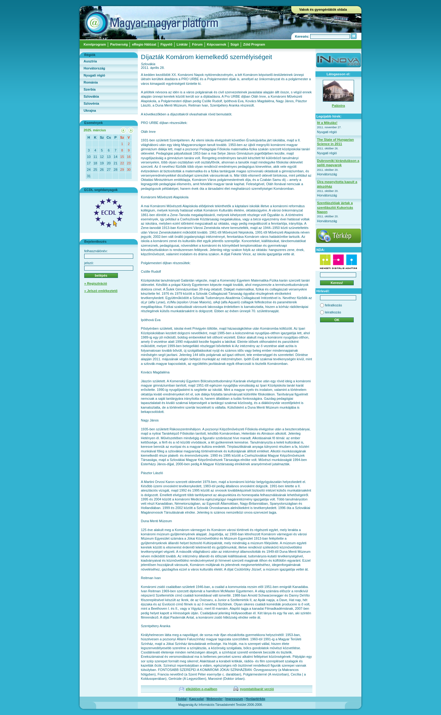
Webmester (214, 699)
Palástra (338, 105)
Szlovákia (91, 96)
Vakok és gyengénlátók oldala (323, 9)
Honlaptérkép (255, 699)
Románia (91, 82)
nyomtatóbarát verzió (257, 689)
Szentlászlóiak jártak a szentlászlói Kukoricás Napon (335, 207)
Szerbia (90, 89)
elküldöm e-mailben (201, 689)
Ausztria (90, 61)
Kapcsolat (196, 699)
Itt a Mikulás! (327, 123)
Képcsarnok (216, 44)
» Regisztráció (95, 283)
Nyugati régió (94, 75)
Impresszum (234, 699)
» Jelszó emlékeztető (101, 291)
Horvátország (94, 68)
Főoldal (181, 699)
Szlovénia (91, 103)
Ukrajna (90, 110)
